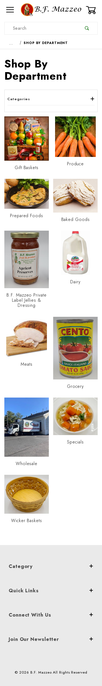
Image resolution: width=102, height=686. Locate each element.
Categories (51, 99)
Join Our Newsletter (51, 639)
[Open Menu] (10, 10)
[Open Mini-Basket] (92, 10)
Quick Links (51, 590)
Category (51, 566)
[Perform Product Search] (86, 28)
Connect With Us (51, 614)
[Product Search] (40, 28)
